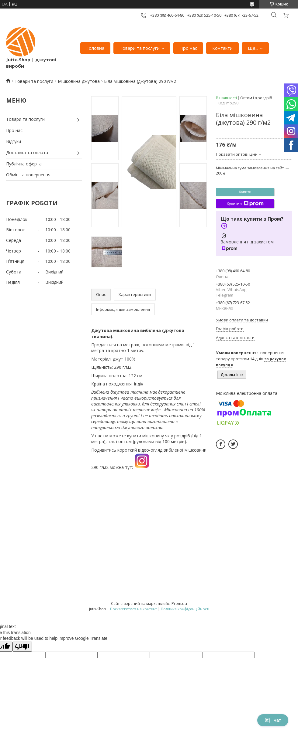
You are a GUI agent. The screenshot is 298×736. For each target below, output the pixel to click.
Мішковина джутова (79, 81)
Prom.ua (179, 603)
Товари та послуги (140, 48)
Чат (273, 720)
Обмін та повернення (28, 175)
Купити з (245, 203)
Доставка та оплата (27, 152)
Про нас (188, 48)
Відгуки (13, 141)
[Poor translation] (22, 647)
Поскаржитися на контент (133, 609)
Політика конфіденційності (185, 609)
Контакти (222, 48)
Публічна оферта (24, 164)
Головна (95, 48)
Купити (245, 192)
